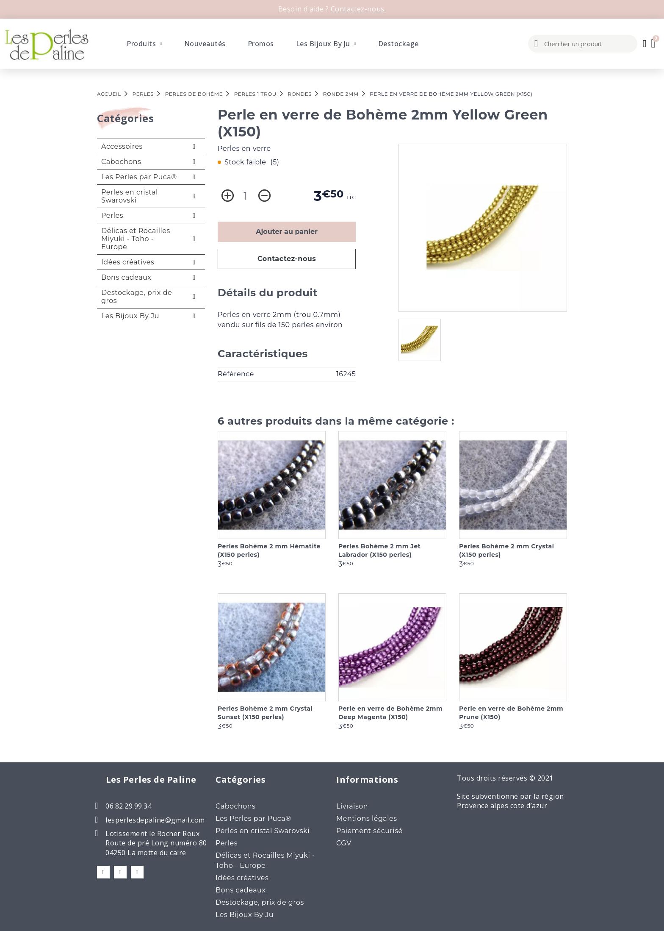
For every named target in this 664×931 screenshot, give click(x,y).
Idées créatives (127, 262)
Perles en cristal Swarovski (129, 196)
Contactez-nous (286, 259)
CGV (343, 843)
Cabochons (121, 162)
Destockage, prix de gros (136, 297)
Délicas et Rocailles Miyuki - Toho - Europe (135, 239)
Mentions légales (366, 818)
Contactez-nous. (358, 9)
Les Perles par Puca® (139, 177)
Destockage (398, 43)
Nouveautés (205, 43)
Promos (261, 43)
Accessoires (122, 146)
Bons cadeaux (126, 277)
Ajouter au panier (287, 232)
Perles (112, 215)
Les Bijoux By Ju (326, 43)
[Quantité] (245, 196)
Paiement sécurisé (369, 831)
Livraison (352, 806)
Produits (144, 43)
